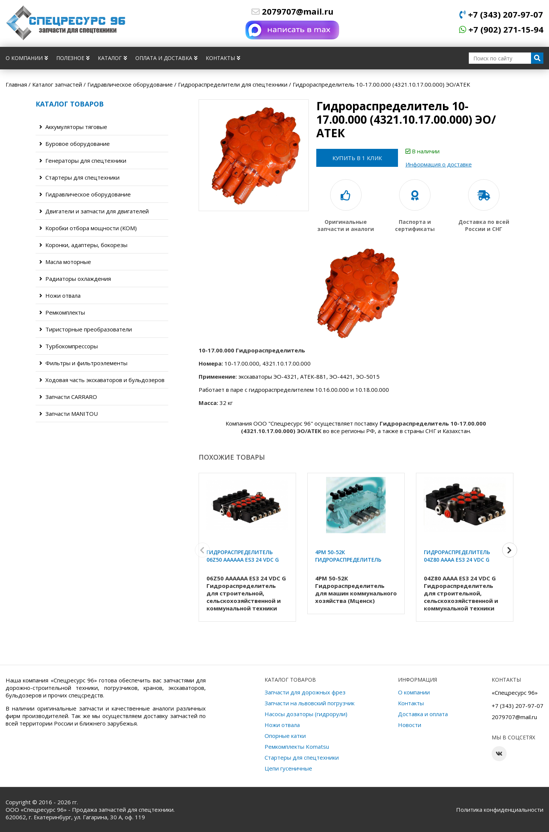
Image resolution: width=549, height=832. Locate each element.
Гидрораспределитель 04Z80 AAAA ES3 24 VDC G (457, 556)
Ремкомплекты (62, 312)
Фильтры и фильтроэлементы (83, 363)
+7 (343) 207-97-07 (501, 14)
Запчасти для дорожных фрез (305, 692)
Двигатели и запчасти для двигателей (94, 211)
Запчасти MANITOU (68, 413)
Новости (409, 725)
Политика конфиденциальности (499, 809)
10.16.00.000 (332, 389)
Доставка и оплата (423, 714)
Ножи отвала (60, 295)
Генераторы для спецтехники (82, 160)
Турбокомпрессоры (68, 346)
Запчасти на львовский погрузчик (310, 703)
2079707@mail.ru (292, 11)
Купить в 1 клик (357, 158)
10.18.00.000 (372, 389)
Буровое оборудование (74, 143)
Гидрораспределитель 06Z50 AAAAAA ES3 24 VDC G (242, 556)
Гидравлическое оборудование (85, 194)
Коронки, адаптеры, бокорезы (83, 245)
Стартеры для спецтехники (79, 177)
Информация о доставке (439, 164)
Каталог (112, 57)
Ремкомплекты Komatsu (297, 746)
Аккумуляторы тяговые (73, 126)
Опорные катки (285, 735)
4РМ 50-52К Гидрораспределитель (348, 556)
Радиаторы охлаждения (75, 278)
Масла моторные (65, 261)
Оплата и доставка (166, 57)
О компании (27, 57)
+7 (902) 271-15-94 (501, 29)
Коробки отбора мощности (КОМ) (88, 228)
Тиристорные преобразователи (85, 329)
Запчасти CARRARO (68, 396)
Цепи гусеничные (288, 768)
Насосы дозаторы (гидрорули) (306, 714)
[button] (509, 550)
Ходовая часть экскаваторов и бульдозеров (102, 380)
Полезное (73, 57)
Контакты (223, 57)
